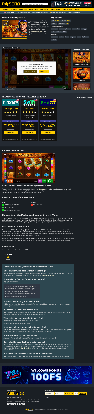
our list (34, 286)
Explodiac (82, 80)
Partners (47, 400)
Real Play (67, 89)
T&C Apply (8, 135)
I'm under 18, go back (30, 71)
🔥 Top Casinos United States (22, 12)
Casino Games (33, 9)
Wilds (64, 31)
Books (67, 37)
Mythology (85, 37)
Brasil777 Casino (48, 108)
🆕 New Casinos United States (40, 12)
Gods (78, 37)
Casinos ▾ (14, 9)
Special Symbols (56, 31)
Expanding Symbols (65, 29)
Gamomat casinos (47, 275)
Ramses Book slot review (35, 31)
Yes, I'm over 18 (44, 71)
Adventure (54, 37)
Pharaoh (54, 39)
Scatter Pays (76, 29)
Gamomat (21, 18)
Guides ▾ (77, 9)
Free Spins (55, 29)
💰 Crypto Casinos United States (58, 12)
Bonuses (5, 9)
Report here (11, 89)
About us (60, 400)
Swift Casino (29, 108)
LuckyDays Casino (11, 108)
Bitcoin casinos (26, 348)
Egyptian (73, 37)
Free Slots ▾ (23, 9)
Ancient (61, 37)
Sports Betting (55, 9)
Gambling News (67, 9)
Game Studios (44, 9)
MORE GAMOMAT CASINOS (84, 97)
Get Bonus (10, 132)
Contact (54, 400)
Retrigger (84, 29)
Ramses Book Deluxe (81, 64)
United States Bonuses (74, 12)
